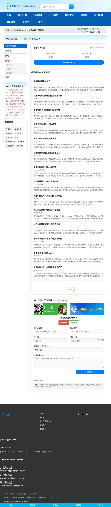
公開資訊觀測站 (18, 497)
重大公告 (9, 65)
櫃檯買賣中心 (43, 497)
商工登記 (55, 497)
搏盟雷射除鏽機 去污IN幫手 (45, 124)
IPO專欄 (98, 15)
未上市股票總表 (45, 421)
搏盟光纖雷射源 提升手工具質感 (47, 224)
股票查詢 (69, 15)
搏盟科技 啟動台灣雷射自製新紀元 (48, 267)
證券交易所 (31, 497)
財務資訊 (9, 73)
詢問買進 (63, 322)
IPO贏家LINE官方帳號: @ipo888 (11, 460)
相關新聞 (8, 61)
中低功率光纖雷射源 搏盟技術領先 (48, 239)
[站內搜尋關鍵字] (56, 6)
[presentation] (49, 375)
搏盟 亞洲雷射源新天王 (43, 253)
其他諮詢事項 (39, 355)
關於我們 (43, 417)
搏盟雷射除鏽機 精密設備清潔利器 (48, 96)
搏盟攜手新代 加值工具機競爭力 (47, 181)
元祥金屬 (9, 137)
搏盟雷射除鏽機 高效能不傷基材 (47, 153)
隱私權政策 (16, 501)
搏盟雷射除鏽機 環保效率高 (45, 139)
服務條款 (25, 501)
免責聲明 (43, 429)
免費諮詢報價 (90, 372)
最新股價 (8, 51)
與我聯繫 (11, 22)
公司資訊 (53, 15)
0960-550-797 (5, 448)
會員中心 (26, 22)
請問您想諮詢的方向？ (68, 318)
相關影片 (9, 69)
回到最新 (69, 289)
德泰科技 (18, 129)
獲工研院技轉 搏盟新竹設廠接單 (47, 210)
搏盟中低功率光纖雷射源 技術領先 (48, 196)
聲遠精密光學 (10, 142)
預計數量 (73, 337)
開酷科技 (19, 146)
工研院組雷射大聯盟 (42, 81)
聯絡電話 (73, 328)
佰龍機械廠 (10, 146)
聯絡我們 (43, 425)
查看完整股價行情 (69, 62)
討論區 (84, 15)
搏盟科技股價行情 (19, 30)
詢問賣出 (74, 322)
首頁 (9, 15)
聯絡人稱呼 (38, 328)
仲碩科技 (9, 129)
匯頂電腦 (18, 133)
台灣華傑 (21, 142)
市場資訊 (38, 15)
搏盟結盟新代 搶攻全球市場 (45, 167)
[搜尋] (71, 6)
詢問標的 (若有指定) (41, 346)
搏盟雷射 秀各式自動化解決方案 (47, 110)
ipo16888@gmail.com (8, 440)
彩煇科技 (9, 133)
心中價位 (37, 337)
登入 (40, 22)
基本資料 (8, 56)
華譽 (16, 137)
